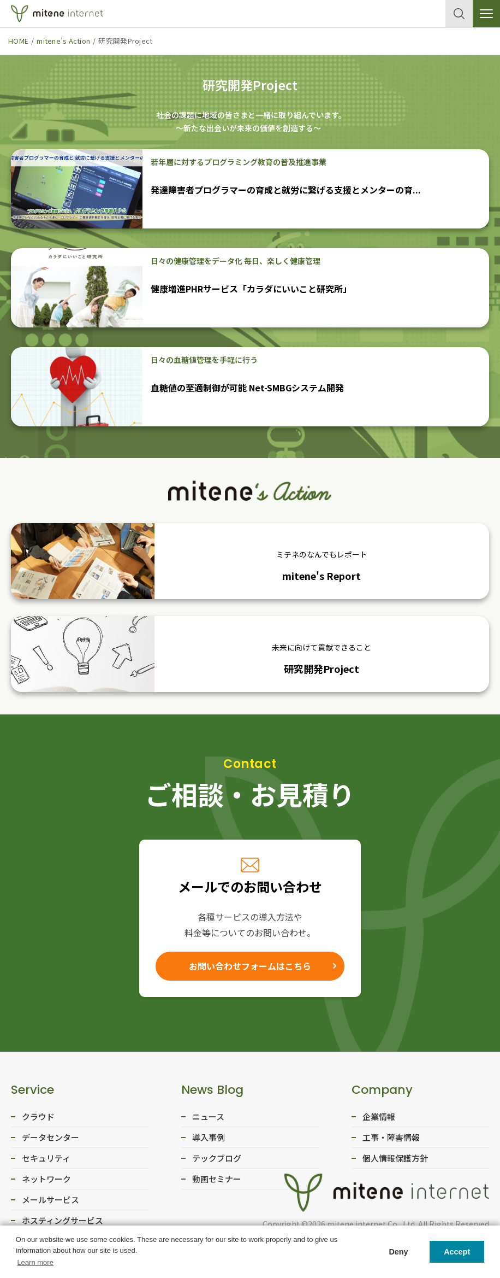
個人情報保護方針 (395, 1161)
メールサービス (50, 1203)
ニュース (208, 1119)
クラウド (38, 1119)
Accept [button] (457, 1251)
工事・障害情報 (391, 1140)
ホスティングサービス (62, 1223)
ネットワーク (46, 1182)
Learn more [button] (35, 1262)
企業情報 (378, 1119)
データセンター (50, 1140)
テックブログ (216, 1161)
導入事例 (208, 1140)
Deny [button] (398, 1251)
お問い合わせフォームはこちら (250, 967)
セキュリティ (46, 1161)
